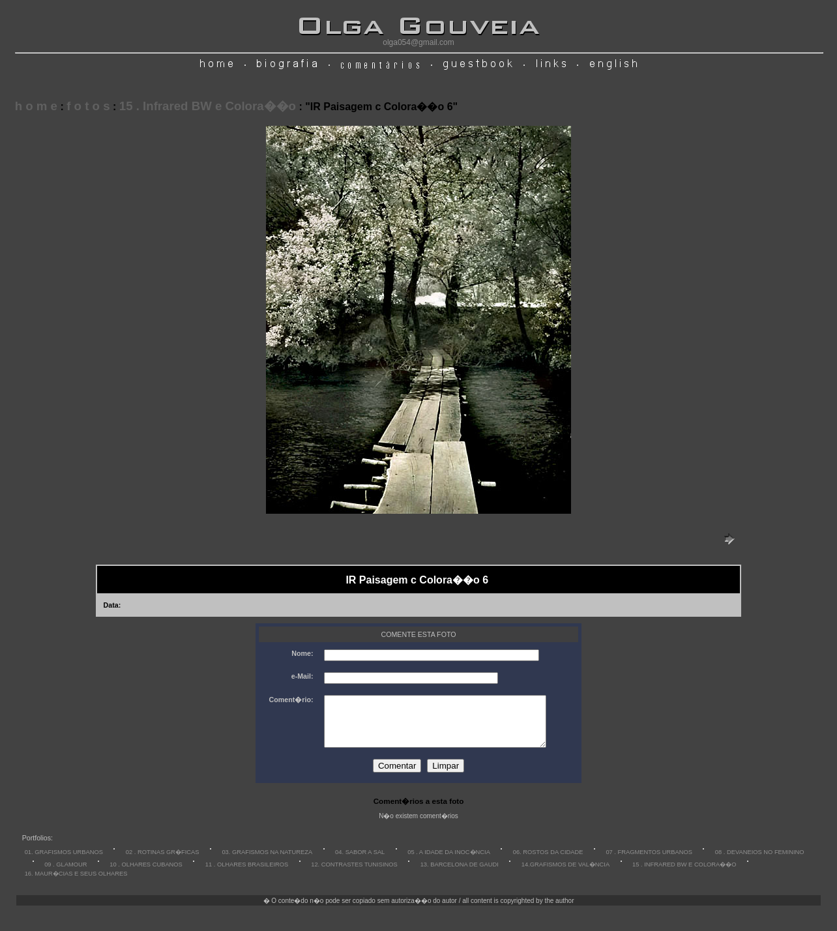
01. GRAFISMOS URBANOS (64, 862)
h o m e (36, 106)
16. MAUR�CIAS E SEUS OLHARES (76, 883)
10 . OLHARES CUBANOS (146, 874)
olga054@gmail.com (418, 42)
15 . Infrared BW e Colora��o (207, 106)
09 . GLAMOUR (65, 874)
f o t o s (88, 106)
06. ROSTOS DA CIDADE (548, 862)
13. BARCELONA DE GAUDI (459, 874)
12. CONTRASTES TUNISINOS (354, 874)
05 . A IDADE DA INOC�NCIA (448, 862)
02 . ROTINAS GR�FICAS (162, 862)
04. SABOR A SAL (360, 862)
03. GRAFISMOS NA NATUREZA (267, 862)
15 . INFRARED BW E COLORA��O (684, 874)
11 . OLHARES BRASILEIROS (247, 874)
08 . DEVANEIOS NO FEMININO (759, 862)
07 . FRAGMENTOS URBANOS (649, 862)
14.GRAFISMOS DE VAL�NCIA (565, 874)
